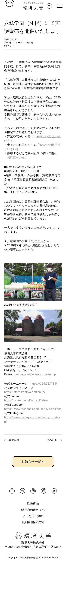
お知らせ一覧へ (32, 461)
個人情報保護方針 (33, 522)
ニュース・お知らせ (23, 42)
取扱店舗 (33, 503)
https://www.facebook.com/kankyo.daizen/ (32, 408)
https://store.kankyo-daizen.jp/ (24, 392)
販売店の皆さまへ (33, 509)
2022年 (8, 42)
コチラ (39, 241)
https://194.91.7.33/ (44, 383)
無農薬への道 (16, 157)
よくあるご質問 (33, 516)
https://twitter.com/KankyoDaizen (26, 400)
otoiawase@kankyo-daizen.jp (36, 374)
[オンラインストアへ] (49, 6)
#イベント (9, 46)
